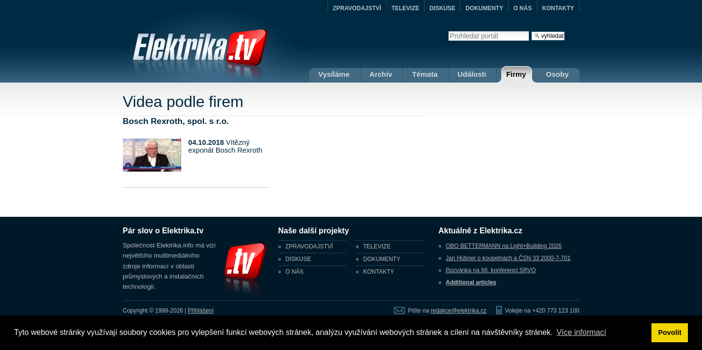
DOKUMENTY (484, 8)
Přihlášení (201, 310)
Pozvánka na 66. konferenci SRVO (491, 270)
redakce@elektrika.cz (458, 310)
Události (472, 74)
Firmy (516, 74)
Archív (381, 74)
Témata (425, 74)
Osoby (557, 74)
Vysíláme (334, 74)
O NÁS (523, 8)
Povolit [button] (670, 332)
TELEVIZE (405, 8)
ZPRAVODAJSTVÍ (357, 8)
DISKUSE (442, 8)
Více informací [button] (581, 332)
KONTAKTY (558, 8)
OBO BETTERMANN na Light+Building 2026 (504, 246)
